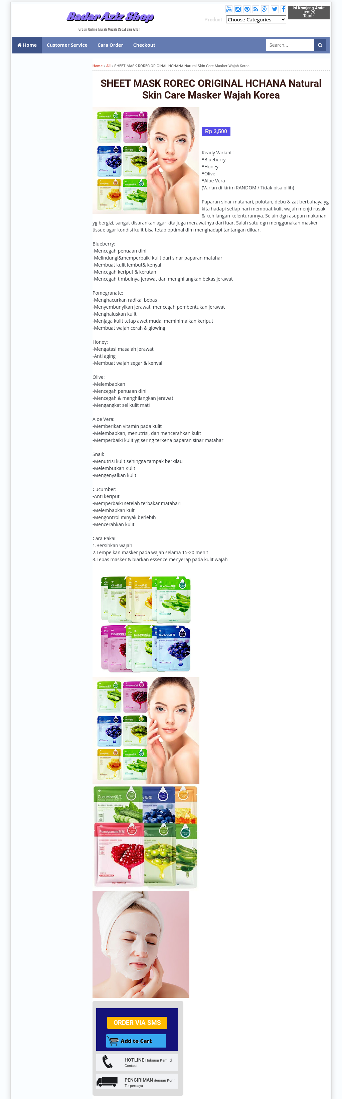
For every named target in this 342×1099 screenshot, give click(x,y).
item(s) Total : (309, 12)
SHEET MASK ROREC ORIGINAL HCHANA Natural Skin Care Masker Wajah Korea (211, 89)
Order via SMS (137, 1023)
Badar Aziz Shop (109, 16)
